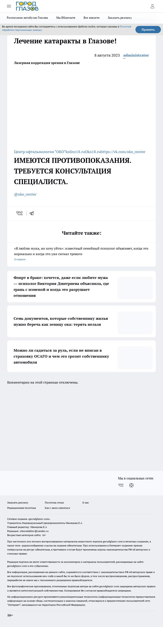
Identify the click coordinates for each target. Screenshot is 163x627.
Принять (148, 29)
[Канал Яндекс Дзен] (131, 485)
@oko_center (25, 194)
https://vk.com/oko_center (123, 151)
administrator (136, 55)
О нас (85, 502)
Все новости (92, 18)
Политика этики (54, 502)
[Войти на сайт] (152, 6)
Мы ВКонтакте (66, 18)
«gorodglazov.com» (39, 518)
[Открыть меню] (9, 6)
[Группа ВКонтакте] (120, 485)
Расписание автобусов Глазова (27, 18)
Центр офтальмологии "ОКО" (40, 151)
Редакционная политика (21, 507)
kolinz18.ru (75, 151)
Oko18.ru (93, 151)
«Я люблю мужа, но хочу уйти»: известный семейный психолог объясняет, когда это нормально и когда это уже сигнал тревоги (81, 254)
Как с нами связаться (57, 507)
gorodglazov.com (113, 541)
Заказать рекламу (120, 18)
